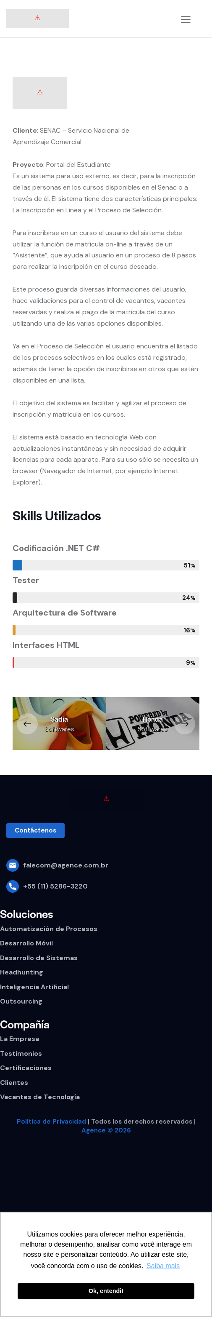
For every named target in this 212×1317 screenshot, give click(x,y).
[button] (27, 723)
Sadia (59, 719)
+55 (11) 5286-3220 (55, 886)
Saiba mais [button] (163, 1265)
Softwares (59, 729)
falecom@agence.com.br (65, 865)
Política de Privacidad (51, 1121)
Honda (153, 719)
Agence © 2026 (106, 1130)
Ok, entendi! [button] (106, 1291)
